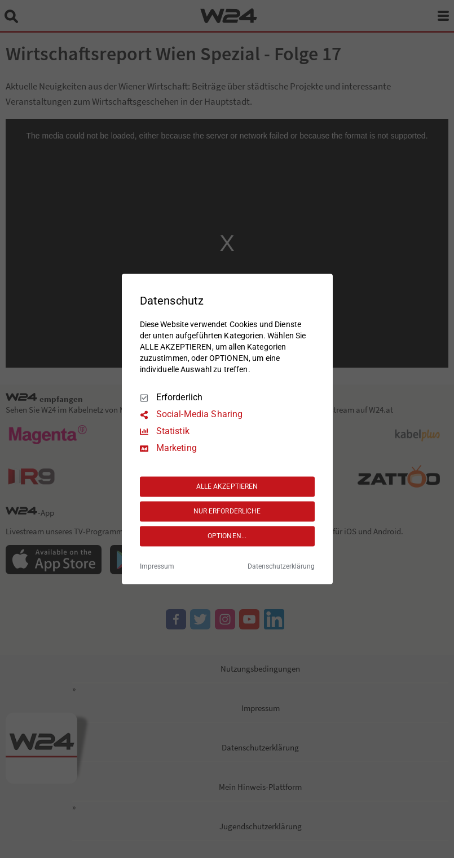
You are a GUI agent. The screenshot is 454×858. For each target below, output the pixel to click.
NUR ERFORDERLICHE (227, 511)
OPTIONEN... (227, 536)
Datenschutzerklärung (281, 567)
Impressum (157, 567)
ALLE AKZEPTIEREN (227, 486)
